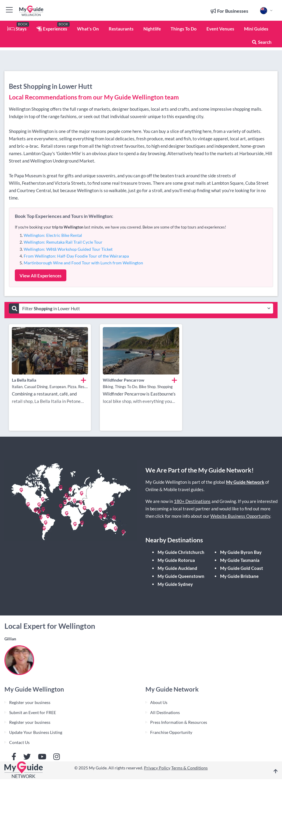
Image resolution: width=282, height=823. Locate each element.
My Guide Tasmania (239, 560)
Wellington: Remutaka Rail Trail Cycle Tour (63, 242)
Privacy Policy (157, 767)
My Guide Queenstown (181, 576)
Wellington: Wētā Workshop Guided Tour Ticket (68, 249)
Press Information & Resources (178, 722)
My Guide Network (245, 482)
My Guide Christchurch (181, 552)
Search (261, 42)
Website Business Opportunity (240, 516)
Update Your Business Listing (35, 732)
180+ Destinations (192, 501)
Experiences (51, 28)
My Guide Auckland (177, 568)
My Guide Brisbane (239, 576)
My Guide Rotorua (176, 560)
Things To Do (184, 28)
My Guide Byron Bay (241, 552)
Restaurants (121, 28)
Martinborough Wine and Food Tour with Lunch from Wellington (83, 262)
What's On (88, 28)
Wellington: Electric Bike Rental (53, 235)
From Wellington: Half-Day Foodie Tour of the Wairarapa (76, 255)
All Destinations (165, 712)
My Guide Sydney (175, 584)
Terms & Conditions (189, 767)
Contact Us (19, 742)
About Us (158, 702)
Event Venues (220, 28)
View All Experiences (41, 275)
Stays (17, 28)
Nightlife (152, 28)
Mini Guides (256, 28)
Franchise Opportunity (171, 732)
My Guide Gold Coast (241, 568)
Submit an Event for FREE (32, 712)
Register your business (29, 702)
